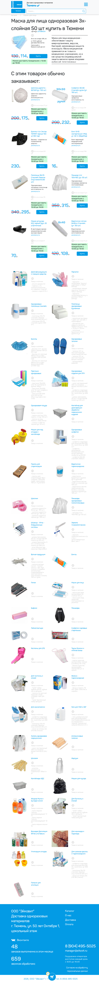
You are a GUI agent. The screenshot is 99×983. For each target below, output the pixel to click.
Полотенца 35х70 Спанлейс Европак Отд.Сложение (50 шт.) (38, 178)
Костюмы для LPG (38, 648)
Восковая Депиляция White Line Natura (39, 832)
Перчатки (75, 272)
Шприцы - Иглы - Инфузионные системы (37, 525)
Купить (38, 56)
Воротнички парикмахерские (77, 465)
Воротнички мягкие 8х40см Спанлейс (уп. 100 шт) (78, 223)
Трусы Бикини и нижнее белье (77, 649)
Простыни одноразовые (36, 372)
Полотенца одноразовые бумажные (76, 306)
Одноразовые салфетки (76, 431)
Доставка (70, 919)
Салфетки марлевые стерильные (79, 629)
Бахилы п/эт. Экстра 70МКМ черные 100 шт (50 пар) (39, 134)
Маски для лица (77, 583)
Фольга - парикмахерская (77, 677)
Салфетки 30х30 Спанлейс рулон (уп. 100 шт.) (79, 90)
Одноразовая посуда (39, 406)
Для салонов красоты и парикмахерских (79, 853)
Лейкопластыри (37, 628)
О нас (68, 915)
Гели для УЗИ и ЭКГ (78, 707)
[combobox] (56, 11)
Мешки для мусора (78, 779)
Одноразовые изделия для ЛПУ (78, 372)
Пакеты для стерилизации (36, 465)
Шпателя (34, 758)
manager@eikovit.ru (76, 950)
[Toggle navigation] (85, 4)
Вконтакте (20, 940)
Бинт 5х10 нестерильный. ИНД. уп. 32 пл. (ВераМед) (79, 134)
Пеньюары (75, 608)
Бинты (74, 555)
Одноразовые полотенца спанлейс (39, 305)
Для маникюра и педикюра (77, 832)
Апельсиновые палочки (77, 737)
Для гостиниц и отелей (37, 677)
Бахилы (34, 339)
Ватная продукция (38, 555)
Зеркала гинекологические (78, 524)
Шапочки (34, 499)
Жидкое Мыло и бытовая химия (37, 800)
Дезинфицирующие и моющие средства (39, 273)
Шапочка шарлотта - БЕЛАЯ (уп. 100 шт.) (38, 89)
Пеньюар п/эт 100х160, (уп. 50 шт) (79, 176)
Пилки (33, 583)
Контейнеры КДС (37, 779)
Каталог (18, 11)
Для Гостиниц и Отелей (77, 800)
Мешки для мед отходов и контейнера (37, 432)
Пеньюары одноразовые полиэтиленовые (77, 501)
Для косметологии (38, 707)
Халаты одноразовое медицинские (39, 737)
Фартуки (74, 758)
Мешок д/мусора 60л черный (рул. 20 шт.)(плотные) (39, 223)
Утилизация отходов (39, 852)
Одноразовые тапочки (76, 340)
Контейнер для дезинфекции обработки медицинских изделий (77, 410)
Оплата (69, 924)
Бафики (34, 608)
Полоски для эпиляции (36, 884)
